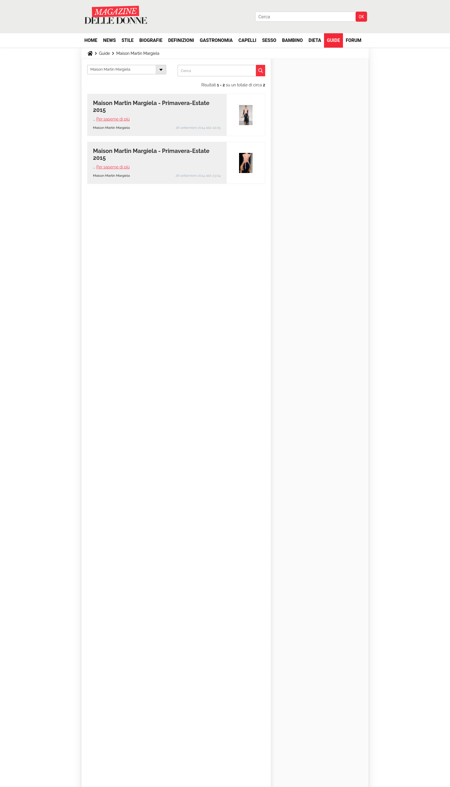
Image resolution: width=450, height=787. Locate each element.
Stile (127, 40)
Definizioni (181, 40)
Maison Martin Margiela (137, 53)
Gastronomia (216, 40)
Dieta (315, 40)
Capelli (247, 40)
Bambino (292, 40)
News (109, 40)
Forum (354, 40)
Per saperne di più (113, 119)
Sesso (269, 40)
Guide (333, 40)
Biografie (150, 40)
